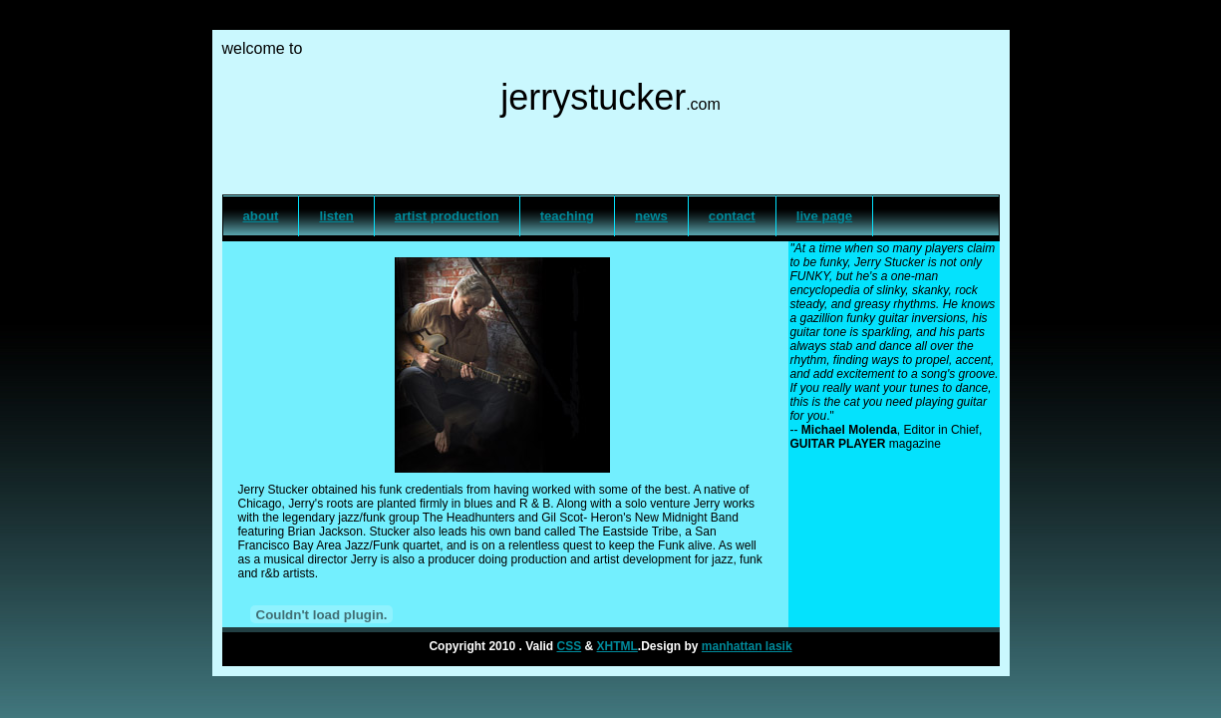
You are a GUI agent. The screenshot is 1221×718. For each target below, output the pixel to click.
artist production (447, 215)
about (261, 215)
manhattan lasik (747, 646)
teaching (567, 215)
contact (732, 215)
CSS (568, 646)
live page (824, 215)
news (651, 215)
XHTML (617, 646)
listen (336, 215)
